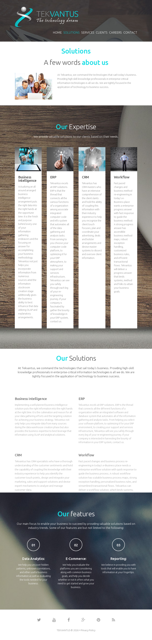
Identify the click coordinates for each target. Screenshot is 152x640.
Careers (115, 32)
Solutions (71, 32)
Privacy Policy (88, 630)
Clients (101, 32)
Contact (130, 32)
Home (57, 32)
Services (87, 32)
